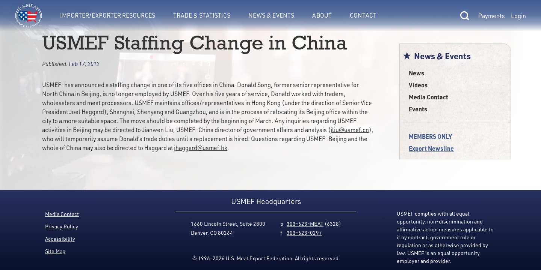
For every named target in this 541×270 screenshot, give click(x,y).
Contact (363, 15)
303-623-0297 (304, 233)
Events (418, 109)
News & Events (271, 15)
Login (518, 15)
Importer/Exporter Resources (107, 15)
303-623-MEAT (305, 223)
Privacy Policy (61, 226)
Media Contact (428, 97)
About (322, 15)
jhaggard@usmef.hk (200, 148)
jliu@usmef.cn (350, 130)
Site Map (55, 251)
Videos (418, 85)
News (416, 73)
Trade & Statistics (201, 15)
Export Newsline (431, 148)
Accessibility (60, 239)
